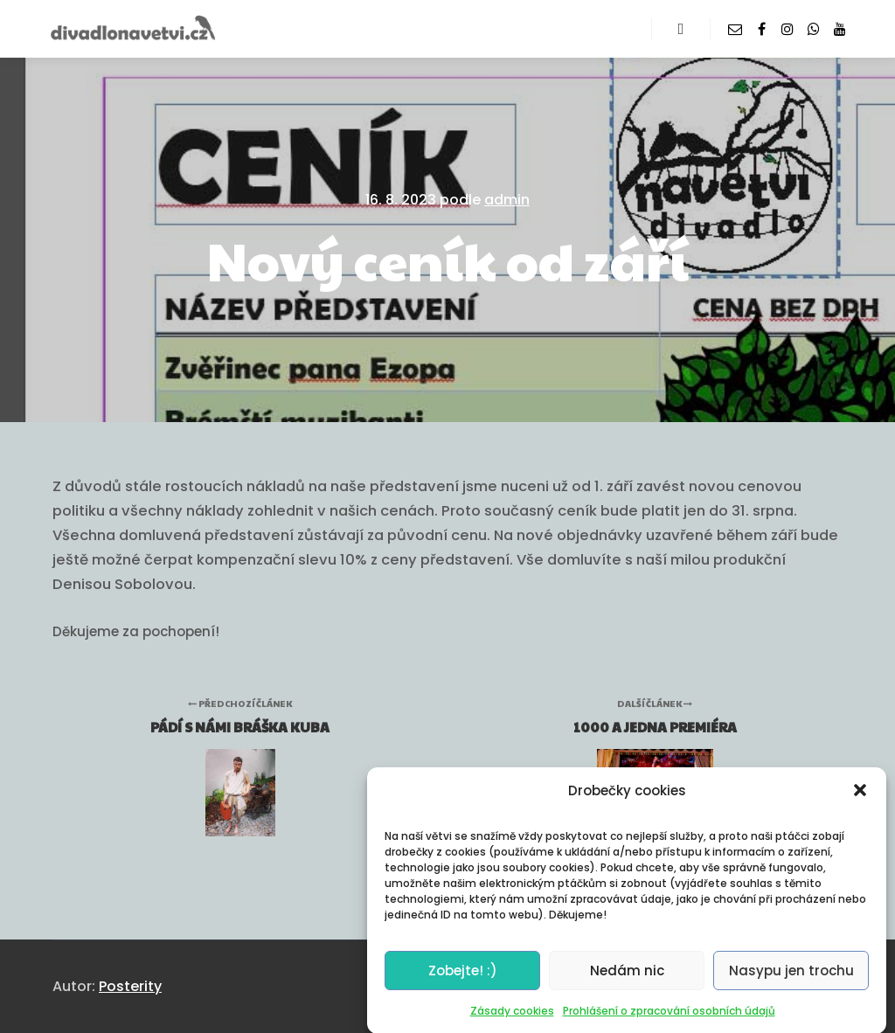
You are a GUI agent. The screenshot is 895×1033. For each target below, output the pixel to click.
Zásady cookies (512, 1022)
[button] (860, 802)
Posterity (130, 986)
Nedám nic (627, 982)
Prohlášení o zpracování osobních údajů (669, 1022)
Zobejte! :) (462, 982)
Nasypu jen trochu (791, 982)
